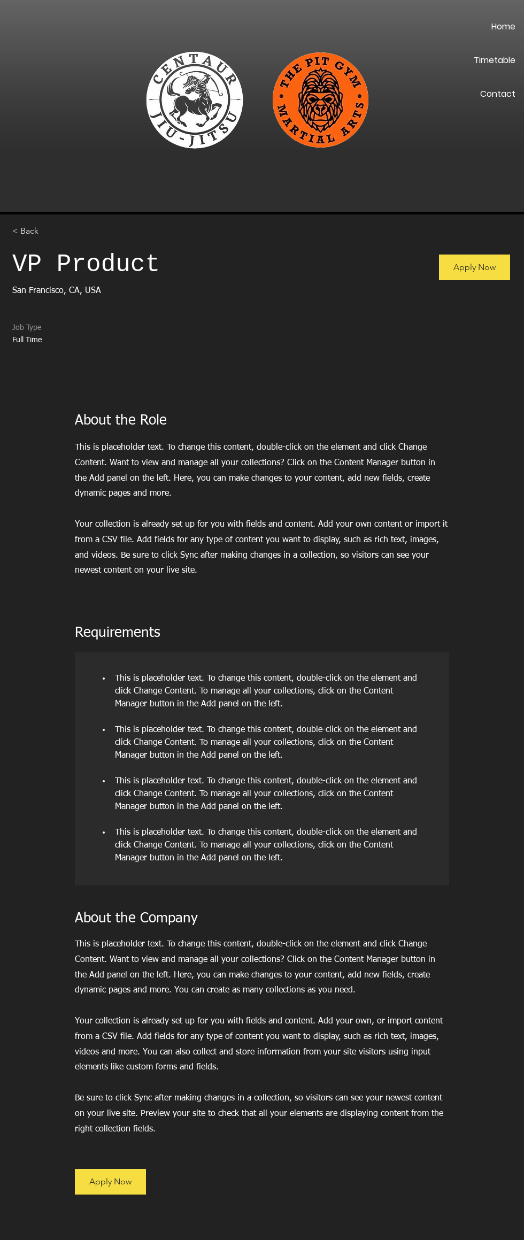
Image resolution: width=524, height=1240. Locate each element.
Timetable (494, 60)
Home (503, 26)
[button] (474, 267)
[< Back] (50, 231)
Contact (497, 94)
